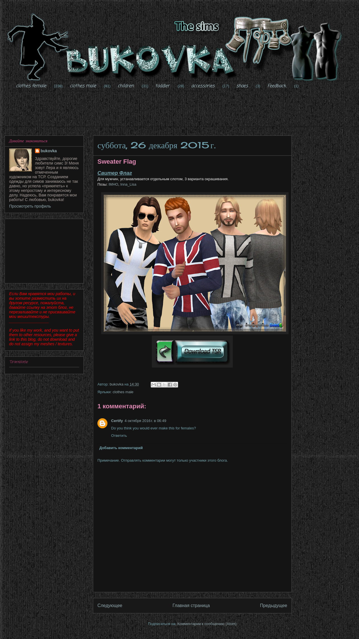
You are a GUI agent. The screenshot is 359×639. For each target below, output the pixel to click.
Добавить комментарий (121, 448)
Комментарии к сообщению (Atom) (207, 624)
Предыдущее (273, 605)
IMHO (112, 184)
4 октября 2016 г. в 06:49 (145, 421)
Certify (117, 421)
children (126, 86)
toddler (162, 86)
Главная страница (191, 605)
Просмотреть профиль (30, 206)
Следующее (109, 605)
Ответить (119, 435)
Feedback (277, 86)
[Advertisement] (183, 112)
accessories (203, 86)
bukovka (49, 151)
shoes (242, 86)
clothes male (83, 86)
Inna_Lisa (128, 184)
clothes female (31, 86)
